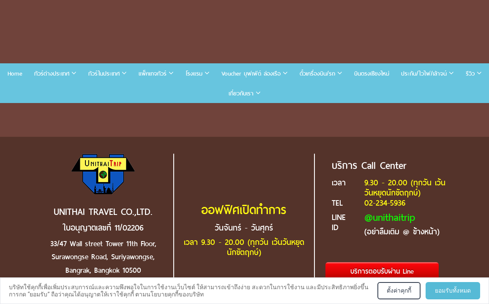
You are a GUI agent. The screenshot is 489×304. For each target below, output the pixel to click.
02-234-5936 (384, 203)
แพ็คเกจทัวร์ (153, 74)
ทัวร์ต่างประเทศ (51, 74)
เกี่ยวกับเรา (241, 93)
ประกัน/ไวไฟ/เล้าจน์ (424, 74)
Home (15, 74)
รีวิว (470, 74)
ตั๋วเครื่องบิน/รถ (317, 74)
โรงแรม (194, 74)
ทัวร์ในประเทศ (104, 74)
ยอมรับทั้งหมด (453, 290)
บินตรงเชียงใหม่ (371, 74)
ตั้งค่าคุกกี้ (399, 290)
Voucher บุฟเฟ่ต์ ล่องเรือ (251, 74)
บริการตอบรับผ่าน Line (382, 271)
